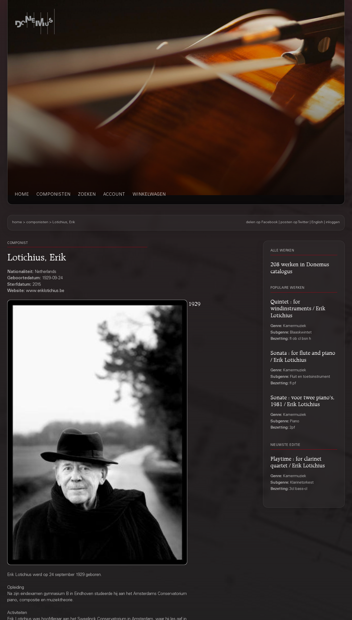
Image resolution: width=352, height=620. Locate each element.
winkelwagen (149, 195)
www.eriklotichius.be (45, 291)
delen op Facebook (262, 222)
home (22, 195)
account (114, 195)
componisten (53, 195)
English (317, 222)
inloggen (333, 222)
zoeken (87, 195)
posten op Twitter (294, 222)
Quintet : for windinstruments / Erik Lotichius (297, 307)
